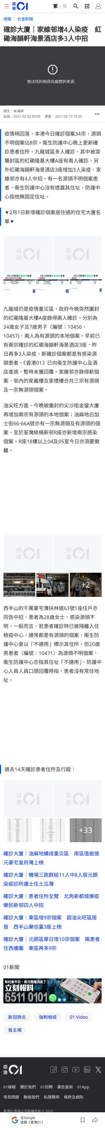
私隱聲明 (51, 1097)
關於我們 (28, 1087)
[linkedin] (87, 1069)
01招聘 (46, 1087)
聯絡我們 (31, 1097)
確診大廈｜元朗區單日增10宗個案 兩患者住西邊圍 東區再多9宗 (51, 943)
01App (83, 1087)
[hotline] (52, 990)
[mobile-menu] (6, 6)
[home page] (20, 6)
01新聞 (11, 967)
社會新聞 (25, 19)
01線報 (9, 1087)
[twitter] (98, 1069)
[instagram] (64, 1069)
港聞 (7, 19)
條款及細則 (73, 1097)
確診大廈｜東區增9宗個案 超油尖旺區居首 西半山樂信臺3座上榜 (50, 922)
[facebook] (53, 1069)
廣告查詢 (65, 1087)
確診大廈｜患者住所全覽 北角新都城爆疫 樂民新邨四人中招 (52, 900)
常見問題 (11, 1097)
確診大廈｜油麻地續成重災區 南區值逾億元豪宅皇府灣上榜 (51, 858)
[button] (97, 113)
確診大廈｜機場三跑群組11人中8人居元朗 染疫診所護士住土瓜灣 (52, 879)
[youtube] (76, 1069)
